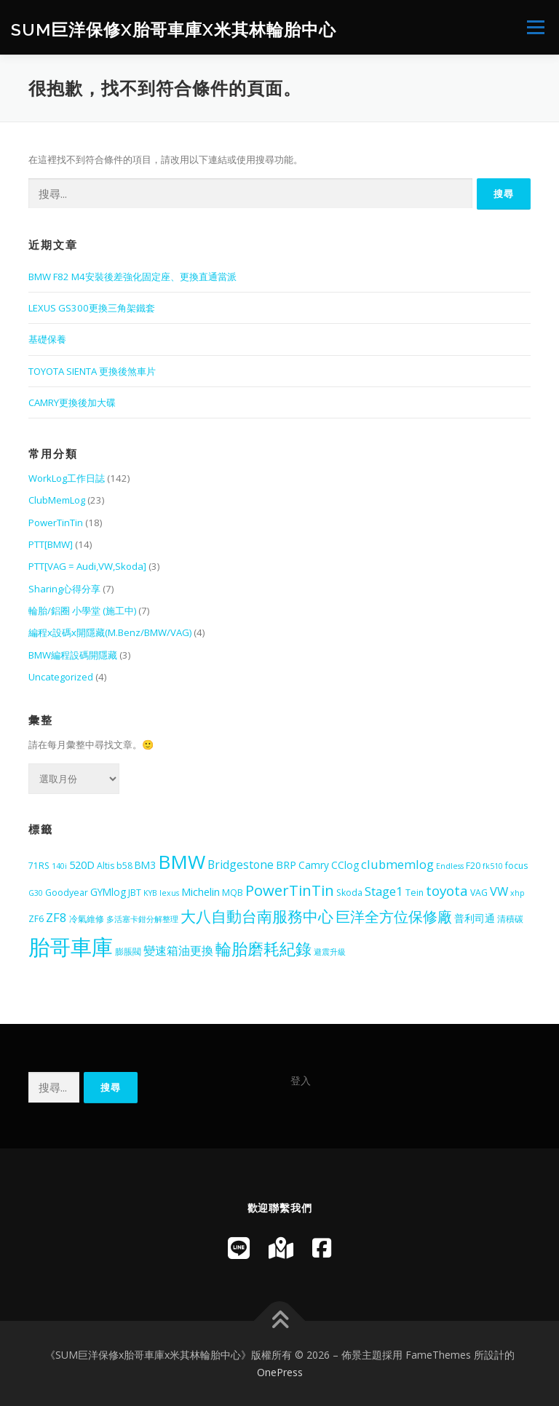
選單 (533, 26)
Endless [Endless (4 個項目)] (450, 866)
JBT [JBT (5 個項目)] (134, 892)
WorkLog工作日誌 (66, 478)
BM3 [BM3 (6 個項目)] (145, 865)
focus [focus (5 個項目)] (516, 865)
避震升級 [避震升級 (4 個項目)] (330, 952)
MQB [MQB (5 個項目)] (232, 892)
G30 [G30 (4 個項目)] (35, 893)
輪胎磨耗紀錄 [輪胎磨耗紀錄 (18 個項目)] (263, 948)
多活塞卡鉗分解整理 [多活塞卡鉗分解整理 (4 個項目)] (142, 919)
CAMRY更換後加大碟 (72, 402)
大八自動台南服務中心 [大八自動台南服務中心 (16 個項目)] (257, 915)
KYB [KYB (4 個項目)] (150, 893)
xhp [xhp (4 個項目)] (517, 893)
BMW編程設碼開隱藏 (72, 655)
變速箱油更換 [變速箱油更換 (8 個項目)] (178, 950)
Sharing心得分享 (64, 588)
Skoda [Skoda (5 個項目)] (349, 892)
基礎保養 (47, 339)
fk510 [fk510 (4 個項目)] (493, 866)
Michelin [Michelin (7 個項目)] (200, 891)
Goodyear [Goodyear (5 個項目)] (66, 892)
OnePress (280, 1372)
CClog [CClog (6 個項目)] (345, 865)
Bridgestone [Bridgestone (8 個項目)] (240, 865)
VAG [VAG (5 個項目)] (479, 892)
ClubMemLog (56, 500)
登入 (300, 1080)
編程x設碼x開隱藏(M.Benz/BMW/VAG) (109, 632)
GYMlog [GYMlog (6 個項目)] (108, 892)
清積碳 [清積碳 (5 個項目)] (510, 919)
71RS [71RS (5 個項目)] (38, 865)
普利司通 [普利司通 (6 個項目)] (474, 918)
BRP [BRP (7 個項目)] (286, 864)
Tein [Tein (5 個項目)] (414, 892)
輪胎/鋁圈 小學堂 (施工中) (82, 610)
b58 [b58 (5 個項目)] (124, 865)
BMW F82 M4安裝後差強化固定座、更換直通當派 (132, 276)
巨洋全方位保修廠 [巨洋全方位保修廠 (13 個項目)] (394, 916)
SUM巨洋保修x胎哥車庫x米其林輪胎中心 (173, 29)
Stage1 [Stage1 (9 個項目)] (384, 891)
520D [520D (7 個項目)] (82, 864)
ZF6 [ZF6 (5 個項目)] (36, 919)
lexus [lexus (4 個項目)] (169, 893)
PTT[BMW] (50, 544)
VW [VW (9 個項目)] (499, 891)
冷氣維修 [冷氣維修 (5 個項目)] (86, 919)
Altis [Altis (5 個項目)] (105, 865)
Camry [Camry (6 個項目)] (313, 865)
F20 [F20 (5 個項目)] (473, 865)
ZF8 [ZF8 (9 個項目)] (56, 917)
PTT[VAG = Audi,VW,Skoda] (87, 566)
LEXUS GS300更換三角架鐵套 (91, 307)
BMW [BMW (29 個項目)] (181, 862)
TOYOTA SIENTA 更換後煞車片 (92, 371)
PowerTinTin (55, 522)
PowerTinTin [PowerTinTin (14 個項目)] (289, 890)
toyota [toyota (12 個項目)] (447, 890)
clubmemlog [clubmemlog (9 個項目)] (397, 864)
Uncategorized (60, 676)
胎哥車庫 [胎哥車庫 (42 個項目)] (70, 946)
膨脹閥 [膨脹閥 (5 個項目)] (128, 951)
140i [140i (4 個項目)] (59, 866)
